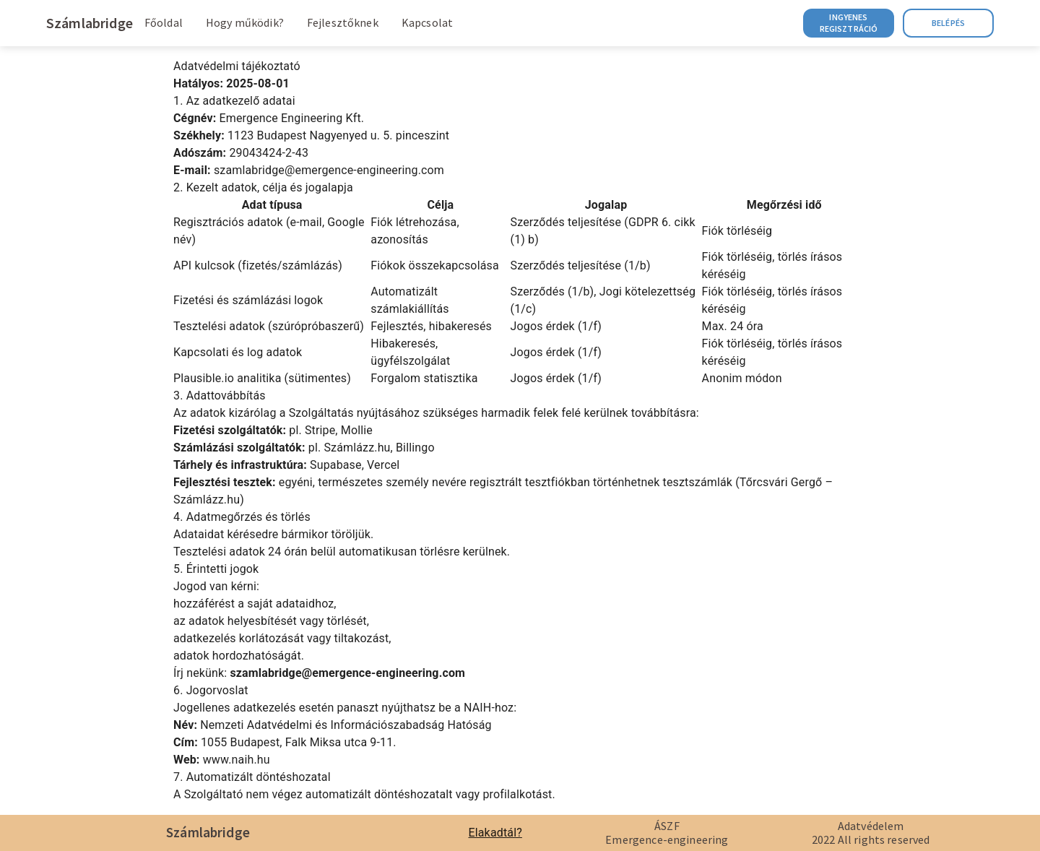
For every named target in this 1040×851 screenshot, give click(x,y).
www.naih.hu (236, 759)
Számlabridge (89, 23)
